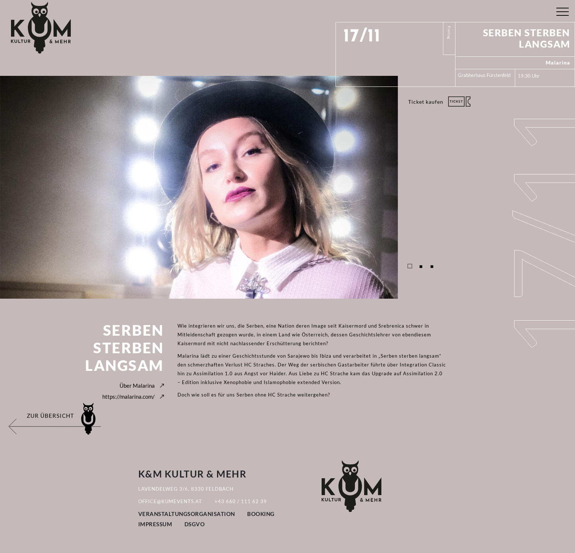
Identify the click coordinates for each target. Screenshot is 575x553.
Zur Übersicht (50, 415)
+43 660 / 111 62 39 (241, 501)
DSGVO (194, 524)
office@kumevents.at (170, 501)
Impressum (155, 524)
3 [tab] (432, 266)
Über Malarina (137, 385)
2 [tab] (421, 266)
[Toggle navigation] (562, 10)
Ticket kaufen (425, 102)
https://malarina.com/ (128, 396)
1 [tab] (410, 266)
